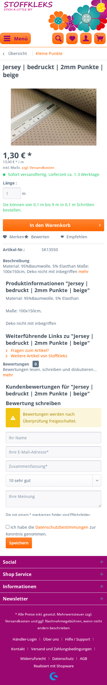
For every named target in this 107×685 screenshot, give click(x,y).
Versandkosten (17, 621)
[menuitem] (15, 38)
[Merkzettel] (72, 38)
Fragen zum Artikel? (27, 350)
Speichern (19, 542)
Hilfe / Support (77, 639)
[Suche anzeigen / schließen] (58, 38)
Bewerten (37, 236)
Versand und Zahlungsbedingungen (61, 648)
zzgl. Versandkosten (38, 167)
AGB (83, 658)
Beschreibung (16, 260)
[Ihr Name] (53, 437)
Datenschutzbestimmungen (61, 527)
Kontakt (18, 648)
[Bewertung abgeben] (53, 481)
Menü (16, 38)
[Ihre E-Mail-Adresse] (53, 452)
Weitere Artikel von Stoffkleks (36, 355)
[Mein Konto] (86, 38)
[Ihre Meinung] (53, 499)
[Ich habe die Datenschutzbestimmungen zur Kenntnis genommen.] (7, 527)
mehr (83, 271)
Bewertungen (16, 364)
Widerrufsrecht (33, 658)
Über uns (51, 639)
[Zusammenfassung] (53, 466)
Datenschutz (63, 658)
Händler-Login (25, 639)
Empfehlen (73, 236)
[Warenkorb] (100, 38)
